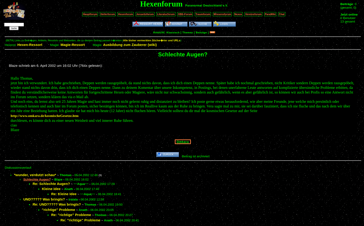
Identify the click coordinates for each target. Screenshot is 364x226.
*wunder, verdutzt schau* (35, 175)
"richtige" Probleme (58, 210)
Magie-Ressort (73, 45)
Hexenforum (125, 14)
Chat (282, 14)
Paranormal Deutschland (203, 5)
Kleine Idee (51, 189)
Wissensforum (222, 14)
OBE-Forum (185, 14)
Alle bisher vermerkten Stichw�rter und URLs (151, 40)
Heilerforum (108, 14)
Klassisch (172, 32)
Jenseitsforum (145, 14)
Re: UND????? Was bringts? (56, 204)
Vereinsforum (253, 14)
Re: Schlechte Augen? (51, 184)
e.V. (225, 5)
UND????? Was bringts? (44, 199)
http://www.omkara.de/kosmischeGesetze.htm (45, 116)
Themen (187, 32)
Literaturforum (166, 14)
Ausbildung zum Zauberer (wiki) (130, 45)
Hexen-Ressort (29, 45)
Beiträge (201, 32)
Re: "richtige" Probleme (71, 215)
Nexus (238, 14)
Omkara (183, 141)
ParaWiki (270, 14)
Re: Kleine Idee (63, 194)
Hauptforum (90, 14)
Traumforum (203, 14)
